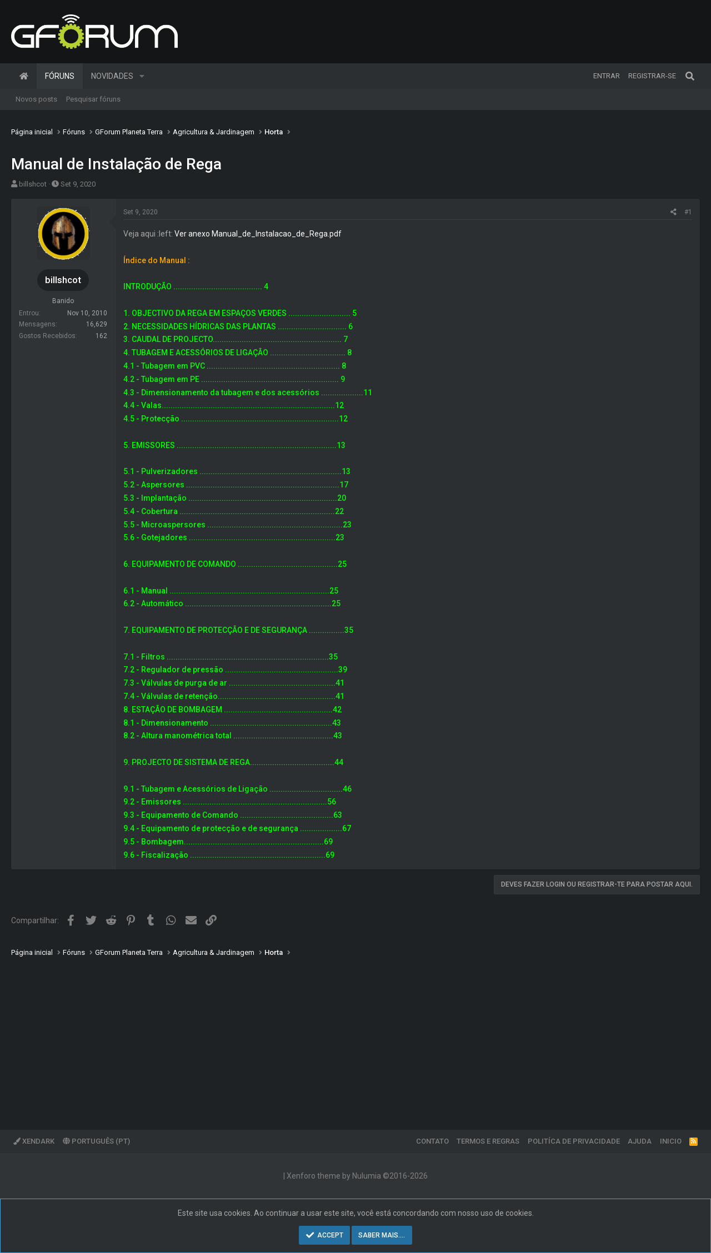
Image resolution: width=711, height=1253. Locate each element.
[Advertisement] (344, 1035)
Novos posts (36, 99)
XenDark (33, 1141)
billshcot (33, 184)
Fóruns (59, 76)
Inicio (671, 1141)
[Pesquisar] (690, 76)
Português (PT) (96, 1141)
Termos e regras (488, 1141)
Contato (432, 1141)
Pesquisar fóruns (93, 99)
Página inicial (24, 76)
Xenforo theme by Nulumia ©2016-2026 (357, 1175)
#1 (688, 212)
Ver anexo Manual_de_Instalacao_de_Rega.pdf (258, 233)
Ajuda (640, 1141)
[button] (141, 76)
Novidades (112, 76)
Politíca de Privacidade (574, 1141)
